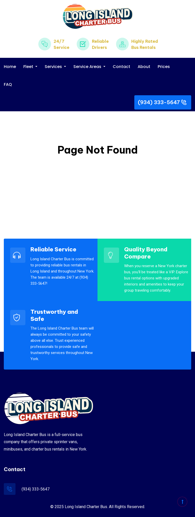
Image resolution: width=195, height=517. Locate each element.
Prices (164, 67)
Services (54, 67)
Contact (121, 67)
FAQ (8, 84)
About (144, 67)
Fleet (28, 67)
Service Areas (87, 67)
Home (10, 67)
